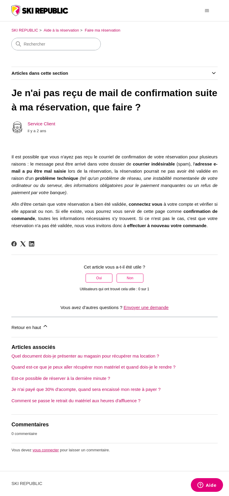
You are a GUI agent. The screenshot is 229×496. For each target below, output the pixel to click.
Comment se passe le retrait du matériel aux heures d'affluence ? (75, 400)
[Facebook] (14, 244)
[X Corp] (23, 244)
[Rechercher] (56, 44)
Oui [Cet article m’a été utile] (99, 278)
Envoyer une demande (145, 307)
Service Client (41, 123)
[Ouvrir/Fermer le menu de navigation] (207, 10)
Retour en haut (29, 326)
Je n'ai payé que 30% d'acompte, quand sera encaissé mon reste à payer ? (85, 389)
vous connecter (46, 450)
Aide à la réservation (61, 30)
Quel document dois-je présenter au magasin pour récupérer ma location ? (85, 355)
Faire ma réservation (102, 30)
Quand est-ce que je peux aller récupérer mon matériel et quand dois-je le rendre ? (93, 366)
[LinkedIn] (31, 244)
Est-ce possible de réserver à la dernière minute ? (60, 378)
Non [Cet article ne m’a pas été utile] (130, 278)
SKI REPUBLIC (24, 30)
